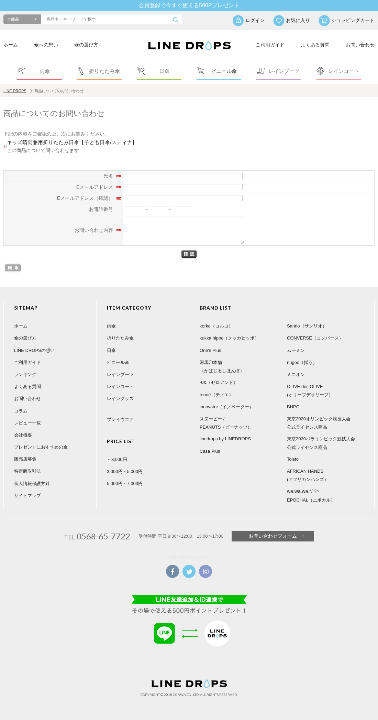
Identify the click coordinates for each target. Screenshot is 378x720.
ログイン (255, 20)
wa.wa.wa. (298, 491)
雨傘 (111, 326)
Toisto (293, 459)
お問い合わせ (360, 44)
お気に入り (298, 20)
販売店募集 (25, 459)
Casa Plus (210, 451)
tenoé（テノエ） (216, 394)
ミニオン (296, 374)
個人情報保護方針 (32, 483)
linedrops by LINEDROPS (225, 438)
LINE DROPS (14, 91)
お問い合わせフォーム (273, 536)
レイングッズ (120, 398)
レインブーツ (120, 374)
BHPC (293, 406)
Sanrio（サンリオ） (307, 326)
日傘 (111, 350)
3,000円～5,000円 (125, 471)
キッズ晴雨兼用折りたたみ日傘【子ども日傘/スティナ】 (72, 142)
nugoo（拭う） (302, 362)
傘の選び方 (86, 44)
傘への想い (46, 44)
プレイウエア (120, 419)
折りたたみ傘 (120, 338)
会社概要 (23, 435)
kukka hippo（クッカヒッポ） (229, 338)
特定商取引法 (27, 471)
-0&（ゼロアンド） (219, 382)
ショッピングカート (353, 20)
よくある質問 (315, 44)
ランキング (25, 374)
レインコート (120, 386)
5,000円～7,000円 (125, 483)
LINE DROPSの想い (34, 350)
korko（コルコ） (216, 326)
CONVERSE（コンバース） (315, 338)
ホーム (10, 44)
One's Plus (210, 350)
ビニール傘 (118, 362)
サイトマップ (27, 495)
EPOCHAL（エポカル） (311, 500)
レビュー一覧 (27, 423)
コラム (20, 410)
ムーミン (296, 350)
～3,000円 (117, 459)
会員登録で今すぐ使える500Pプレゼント (188, 5)
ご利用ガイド (270, 44)
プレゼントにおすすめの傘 (41, 447)
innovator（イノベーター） (227, 406)
